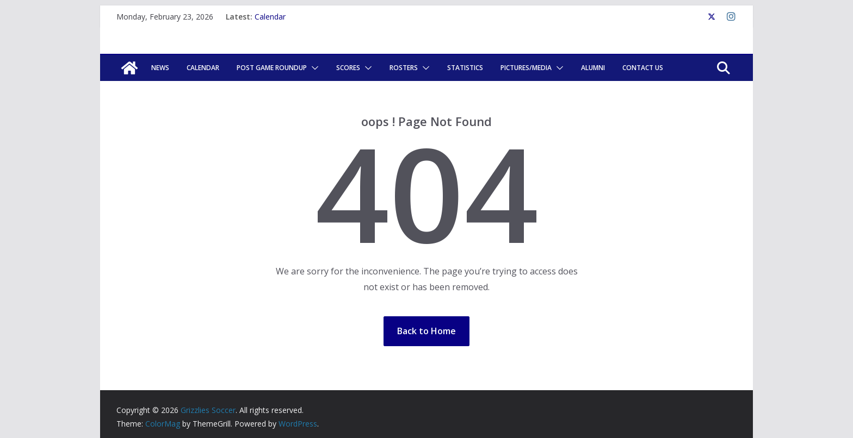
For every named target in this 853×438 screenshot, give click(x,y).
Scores (348, 67)
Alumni (593, 67)
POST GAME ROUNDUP (272, 67)
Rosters (404, 67)
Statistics (465, 67)
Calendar (270, 16)
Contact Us (642, 67)
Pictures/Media (526, 67)
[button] (313, 67)
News (160, 67)
